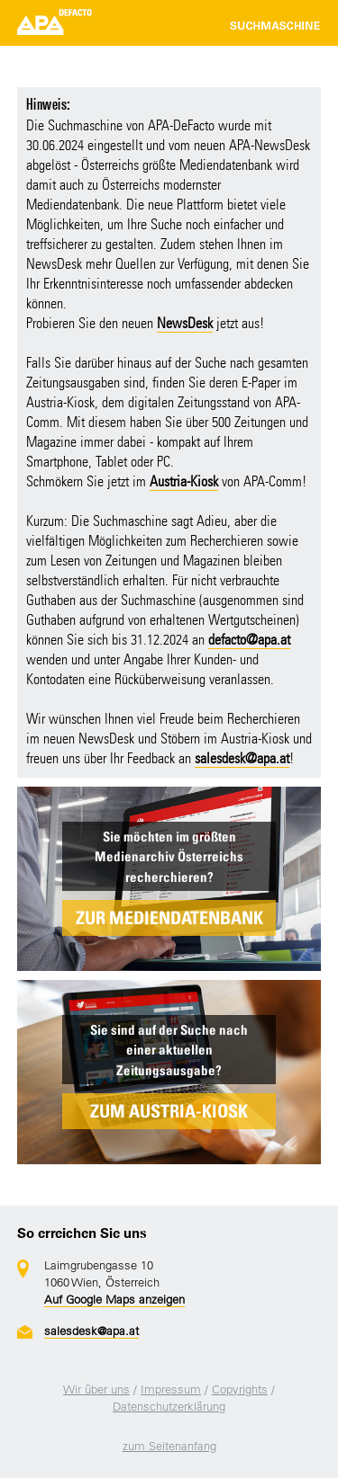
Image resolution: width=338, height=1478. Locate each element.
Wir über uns (96, 1389)
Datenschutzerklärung (169, 1406)
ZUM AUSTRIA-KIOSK (169, 1111)
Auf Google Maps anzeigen (114, 1299)
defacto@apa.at (249, 639)
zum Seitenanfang (169, 1446)
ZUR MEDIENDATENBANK (169, 918)
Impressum (171, 1389)
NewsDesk (185, 323)
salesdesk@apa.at (242, 758)
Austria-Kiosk (184, 481)
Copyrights (240, 1389)
